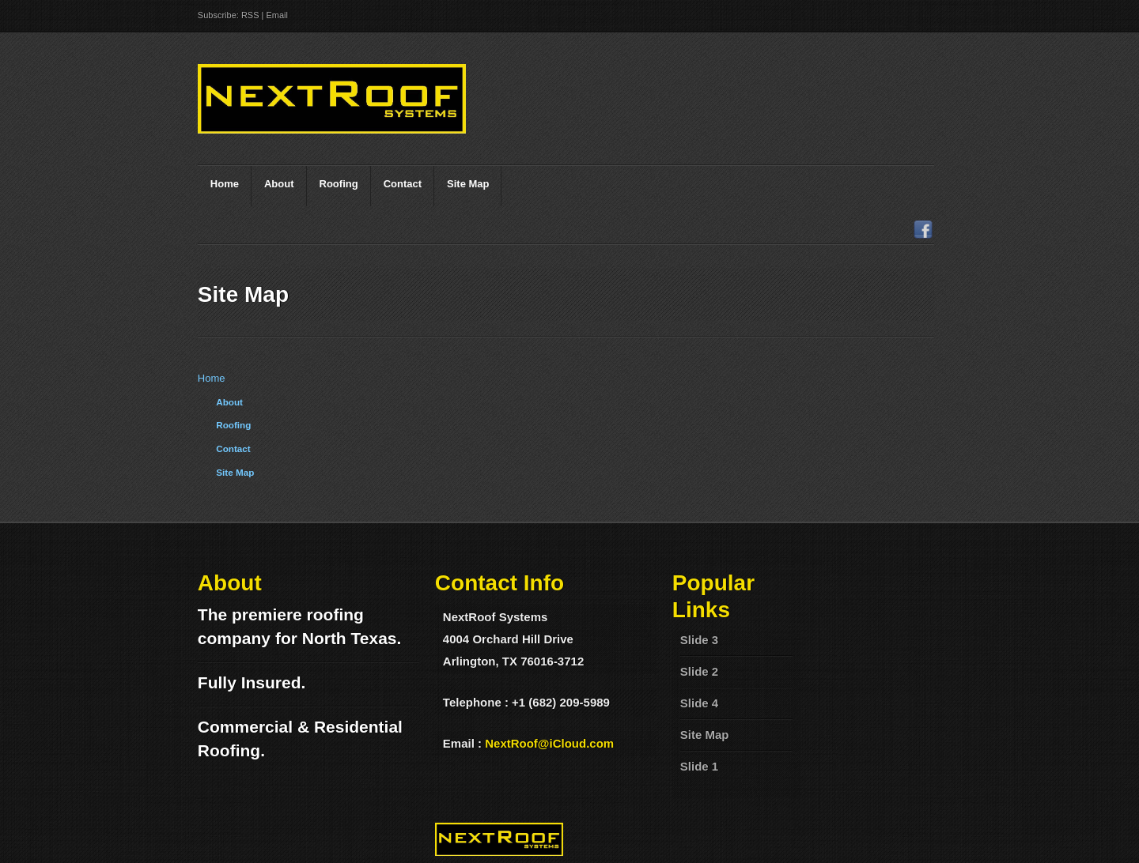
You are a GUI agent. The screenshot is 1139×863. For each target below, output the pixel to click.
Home (211, 341)
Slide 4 (699, 666)
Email (278, 15)
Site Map (235, 435)
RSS (250, 15)
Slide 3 (699, 602)
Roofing (233, 388)
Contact (233, 411)
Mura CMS (806, 839)
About (229, 365)
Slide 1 (699, 729)
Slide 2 (699, 634)
